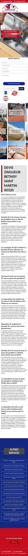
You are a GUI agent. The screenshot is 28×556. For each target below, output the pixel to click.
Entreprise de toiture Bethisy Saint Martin (13, 504)
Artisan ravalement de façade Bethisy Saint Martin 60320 (14, 509)
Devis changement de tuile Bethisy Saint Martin (14, 482)
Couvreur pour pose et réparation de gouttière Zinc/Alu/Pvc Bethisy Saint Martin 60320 (14, 514)
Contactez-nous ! (10, 36)
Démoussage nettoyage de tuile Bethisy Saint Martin (14, 478)
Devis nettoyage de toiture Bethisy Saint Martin (14, 501)
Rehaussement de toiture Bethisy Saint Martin (14, 465)
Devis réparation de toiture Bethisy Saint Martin (14, 493)
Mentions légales (22, 553)
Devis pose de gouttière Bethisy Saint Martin (14, 489)
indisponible (6, 1)
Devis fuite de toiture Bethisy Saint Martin (14, 486)
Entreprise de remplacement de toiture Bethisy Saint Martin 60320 (14, 519)
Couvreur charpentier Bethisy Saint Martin (14, 473)
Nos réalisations (10, 31)
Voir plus (14, 542)
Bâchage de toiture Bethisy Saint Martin (14, 469)
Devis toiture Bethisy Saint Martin (14, 497)
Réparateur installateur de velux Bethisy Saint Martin (14, 461)
